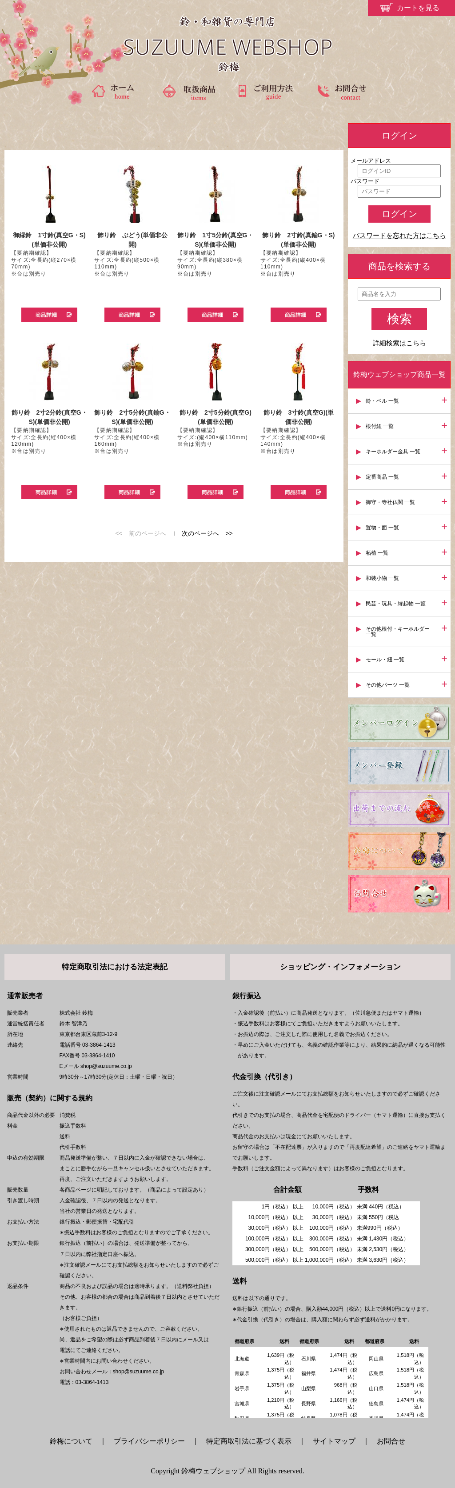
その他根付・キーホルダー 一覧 (398, 631)
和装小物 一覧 (382, 578)
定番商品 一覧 (382, 477)
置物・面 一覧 (382, 527)
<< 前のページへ (140, 533)
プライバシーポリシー (149, 1441)
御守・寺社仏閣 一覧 (390, 502)
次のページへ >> (207, 533)
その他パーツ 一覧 (388, 685)
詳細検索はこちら (399, 343)
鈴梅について (75, 1441)
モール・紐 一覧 (385, 659)
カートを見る (418, 8)
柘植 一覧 (377, 553)
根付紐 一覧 (380, 426)
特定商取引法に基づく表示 (249, 1441)
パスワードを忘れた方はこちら (399, 236)
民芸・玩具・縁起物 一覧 (396, 603)
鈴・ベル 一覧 (382, 401)
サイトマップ (334, 1441)
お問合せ (391, 1441)
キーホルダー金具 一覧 (393, 451)
